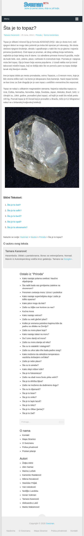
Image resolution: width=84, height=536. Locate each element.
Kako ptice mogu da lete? (34, 303)
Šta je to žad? (14, 205)
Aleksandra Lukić (30, 503)
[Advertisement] (61, 215)
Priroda (39, 35)
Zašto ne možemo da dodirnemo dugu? (40, 385)
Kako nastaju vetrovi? (32, 315)
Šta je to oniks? (29, 397)
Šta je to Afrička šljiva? (32, 381)
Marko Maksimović (30, 507)
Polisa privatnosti (30, 447)
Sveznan (24, 237)
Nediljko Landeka (30, 491)
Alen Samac (27, 467)
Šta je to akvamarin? (17, 227)
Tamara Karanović (11, 35)
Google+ (68, 259)
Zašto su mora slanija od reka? (36, 342)
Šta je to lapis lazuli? (31, 401)
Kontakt (25, 435)
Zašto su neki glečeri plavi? (34, 319)
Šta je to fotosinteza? (32, 373)
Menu (6, 19)
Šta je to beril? (14, 216)
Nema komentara (51, 35)
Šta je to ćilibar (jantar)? (33, 409)
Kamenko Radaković (31, 475)
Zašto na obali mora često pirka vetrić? (40, 377)
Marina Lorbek (29, 471)
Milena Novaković (30, 479)
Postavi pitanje (29, 451)
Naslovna (11, 531)
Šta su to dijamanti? (31, 389)
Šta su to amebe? (30, 365)
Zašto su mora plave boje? (34, 330)
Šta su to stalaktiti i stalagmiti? (36, 346)
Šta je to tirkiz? (29, 405)
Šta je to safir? (14, 210)
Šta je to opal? (14, 222)
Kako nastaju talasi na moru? (35, 334)
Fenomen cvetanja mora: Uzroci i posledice (42, 292)
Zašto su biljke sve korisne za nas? (38, 307)
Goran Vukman (29, 495)
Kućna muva (28, 311)
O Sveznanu (28, 443)
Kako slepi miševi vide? (33, 369)
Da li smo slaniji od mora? (34, 338)
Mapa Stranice (29, 439)
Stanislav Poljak (29, 483)
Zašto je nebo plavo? (32, 361)
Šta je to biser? (29, 393)
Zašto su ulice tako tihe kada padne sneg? (41, 350)
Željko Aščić (27, 463)
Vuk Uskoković (29, 487)
